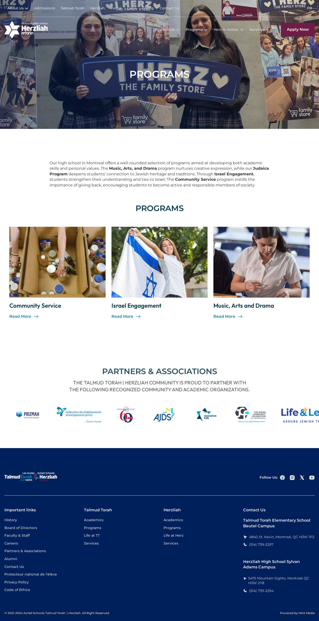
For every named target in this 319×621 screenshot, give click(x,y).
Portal (116, 8)
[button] (17, 8)
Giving (148, 8)
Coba (131, 8)
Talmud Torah (72, 8)
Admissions (44, 8)
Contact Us (169, 8)
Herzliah (97, 8)
